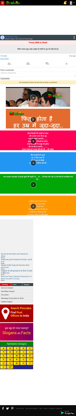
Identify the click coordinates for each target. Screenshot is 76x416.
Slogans (26, 284)
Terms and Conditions (31, 408)
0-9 (10, 367)
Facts (15, 284)
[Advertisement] (38, 20)
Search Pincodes (21, 308)
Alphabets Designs (17, 343)
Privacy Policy (20, 408)
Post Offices (16, 314)
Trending (5, 284)
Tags (40, 408)
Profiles (45, 408)
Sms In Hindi (4, 59)
